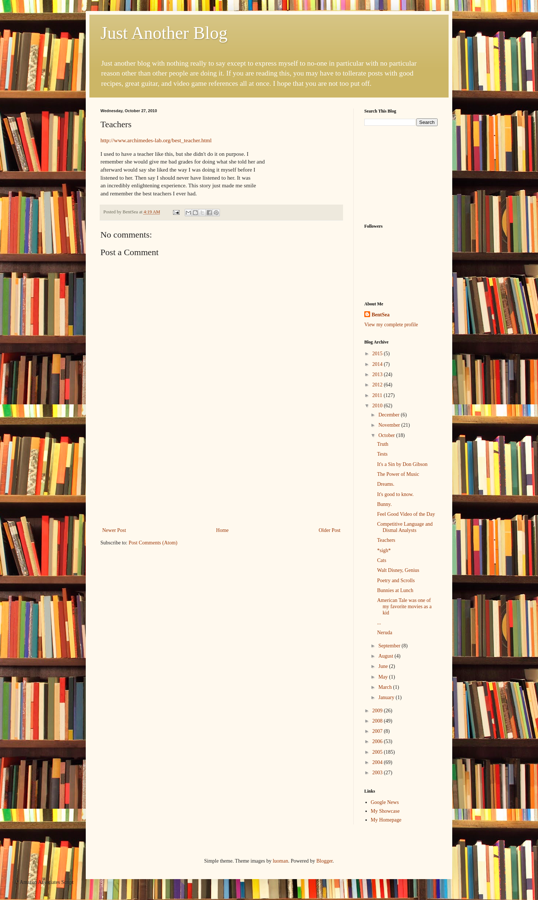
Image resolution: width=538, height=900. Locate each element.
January (386, 697)
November (389, 425)
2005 (378, 752)
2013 (378, 374)
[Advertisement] (221, 471)
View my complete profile (391, 324)
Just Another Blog (164, 33)
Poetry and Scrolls (396, 580)
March (385, 687)
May (383, 677)
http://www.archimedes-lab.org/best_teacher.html (155, 140)
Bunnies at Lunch (395, 590)
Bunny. (384, 504)
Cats (381, 560)
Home (222, 530)
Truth (382, 444)
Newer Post (114, 530)
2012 (378, 384)
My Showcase (385, 811)
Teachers (386, 540)
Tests (382, 454)
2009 (378, 710)
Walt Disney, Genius (398, 570)
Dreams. (385, 484)
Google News (385, 802)
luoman (280, 861)
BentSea (381, 314)
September (389, 646)
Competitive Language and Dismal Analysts (405, 527)
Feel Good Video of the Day (406, 514)
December (389, 415)
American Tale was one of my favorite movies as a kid (404, 607)
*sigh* (384, 550)
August (386, 656)
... (379, 622)
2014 (378, 364)
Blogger (324, 861)
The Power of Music (398, 474)
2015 (378, 353)
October (387, 435)
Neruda (384, 632)
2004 (378, 762)
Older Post (330, 530)
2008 (378, 721)
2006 (378, 741)
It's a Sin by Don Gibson (402, 464)
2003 (378, 772)
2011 (378, 395)
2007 (378, 731)
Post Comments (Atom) (153, 542)
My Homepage (386, 820)
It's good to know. (395, 494)
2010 (378, 405)
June (383, 666)
